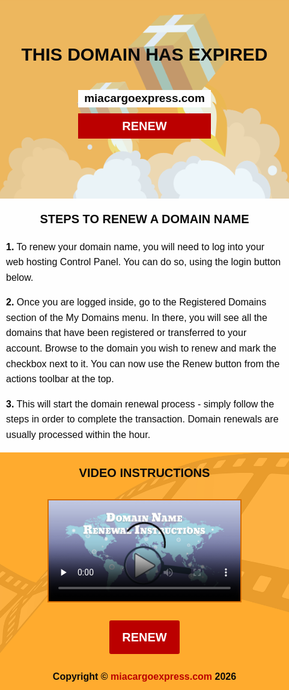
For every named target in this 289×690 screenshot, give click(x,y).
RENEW (144, 126)
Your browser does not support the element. (144, 550)
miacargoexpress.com (161, 676)
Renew (144, 637)
